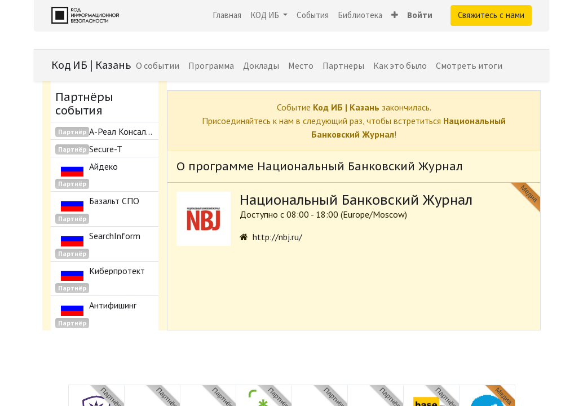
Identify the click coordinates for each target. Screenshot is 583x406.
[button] (395, 16)
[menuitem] (227, 16)
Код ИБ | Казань (91, 65)
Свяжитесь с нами (491, 15)
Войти (419, 15)
